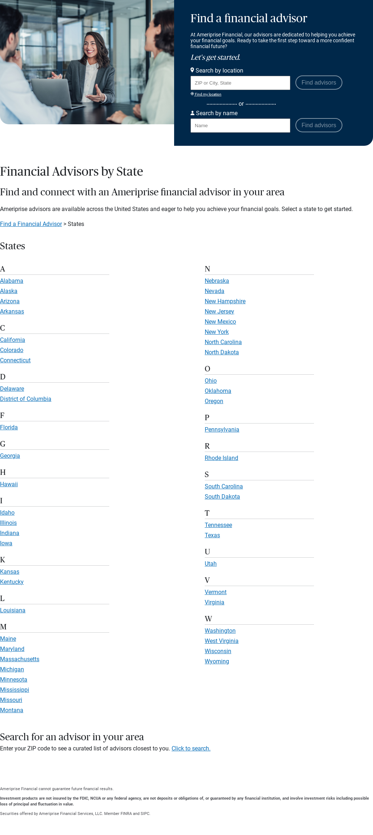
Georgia (10, 455)
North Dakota (222, 352)
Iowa (6, 543)
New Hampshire (225, 301)
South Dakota (222, 496)
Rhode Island (221, 457)
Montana (11, 710)
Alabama (11, 280)
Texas (212, 535)
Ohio (211, 380)
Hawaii (9, 484)
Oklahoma (218, 390)
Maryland (12, 648)
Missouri (11, 700)
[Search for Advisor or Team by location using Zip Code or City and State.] (240, 83)
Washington (220, 630)
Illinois (8, 522)
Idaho (7, 512)
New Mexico (220, 321)
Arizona (10, 301)
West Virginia (222, 640)
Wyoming (217, 661)
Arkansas (12, 311)
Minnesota (13, 679)
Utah (211, 563)
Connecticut (15, 360)
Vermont (216, 592)
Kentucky (12, 581)
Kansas (9, 571)
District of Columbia (25, 398)
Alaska (8, 291)
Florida (9, 427)
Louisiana (12, 610)
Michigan (12, 669)
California (12, 339)
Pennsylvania (222, 429)
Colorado (11, 350)
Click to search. (191, 748)
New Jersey (219, 311)
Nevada (214, 291)
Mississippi (14, 689)
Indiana (9, 533)
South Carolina (224, 486)
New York (217, 331)
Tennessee (218, 525)
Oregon (214, 401)
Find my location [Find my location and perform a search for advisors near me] (206, 94)
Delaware (12, 388)
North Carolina (223, 342)
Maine (8, 638)
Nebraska (217, 280)
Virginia (214, 602)
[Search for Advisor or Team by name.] (240, 125)
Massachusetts (19, 659)
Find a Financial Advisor (31, 224)
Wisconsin (218, 651)
